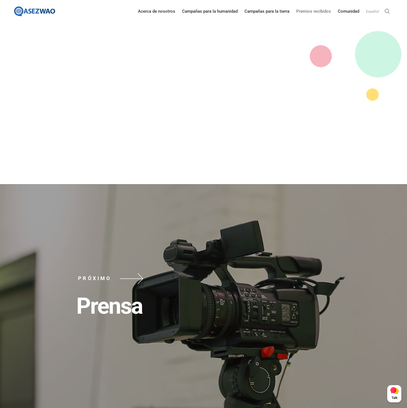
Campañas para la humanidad (210, 11)
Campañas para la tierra (266, 11)
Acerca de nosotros (156, 11)
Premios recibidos (313, 11)
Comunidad (348, 11)
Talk (394, 398)
